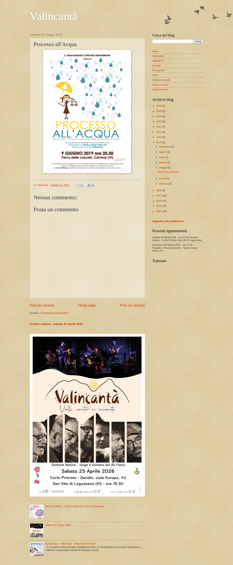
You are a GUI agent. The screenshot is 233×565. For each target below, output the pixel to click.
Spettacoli (157, 60)
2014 (159, 211)
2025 (159, 111)
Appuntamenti (159, 89)
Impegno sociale (161, 79)
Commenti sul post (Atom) (55, 313)
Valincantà (54, 16)
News (155, 51)
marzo (162, 178)
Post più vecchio (132, 305)
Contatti (156, 65)
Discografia (158, 70)
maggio (163, 167)
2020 (159, 137)
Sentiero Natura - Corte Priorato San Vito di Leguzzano (75, 506)
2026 (159, 105)
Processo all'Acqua (168, 171)
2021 (159, 132)
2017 (159, 195)
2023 (159, 121)
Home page (87, 305)
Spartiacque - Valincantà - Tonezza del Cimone (70, 543)
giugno (163, 162)
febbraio (163, 183)
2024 (159, 116)
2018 (159, 190)
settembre (165, 146)
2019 (159, 142)
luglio (162, 157)
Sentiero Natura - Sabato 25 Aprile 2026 (56, 323)
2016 (159, 200)
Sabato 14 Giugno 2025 (58, 525)
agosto (163, 152)
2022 (159, 126)
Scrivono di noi (160, 84)
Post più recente (42, 305)
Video (155, 75)
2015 (159, 206)
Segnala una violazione (168, 221)
